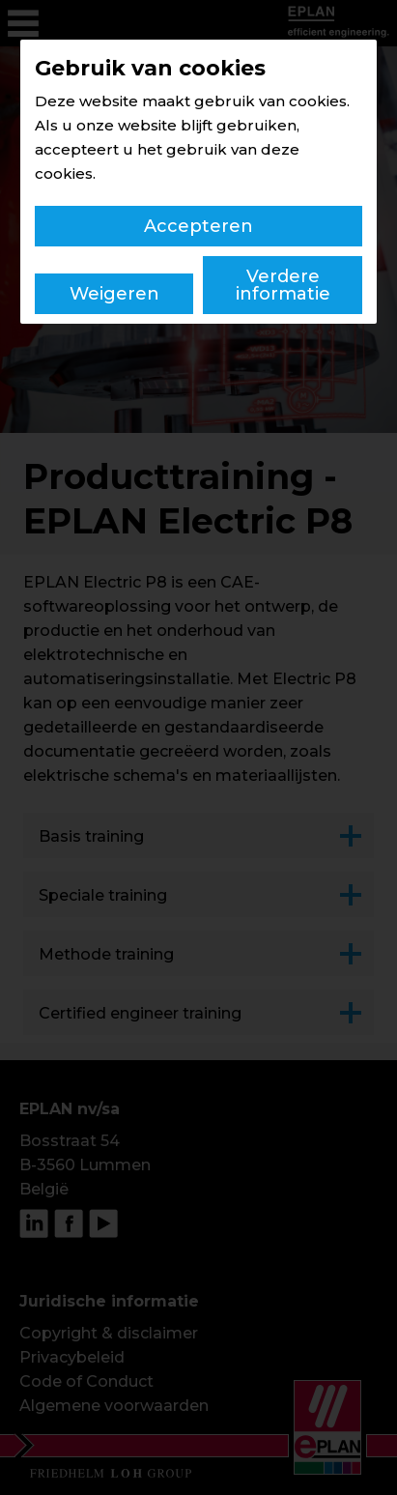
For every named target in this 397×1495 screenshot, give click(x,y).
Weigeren (114, 293)
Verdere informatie (283, 285)
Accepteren (198, 226)
